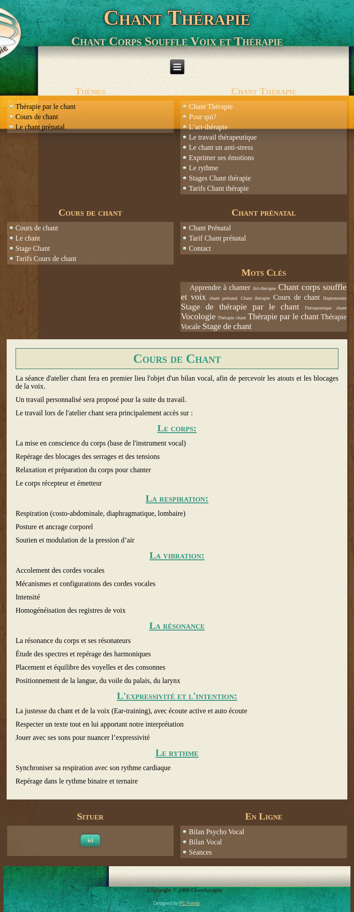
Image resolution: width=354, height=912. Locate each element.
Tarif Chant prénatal (217, 238)
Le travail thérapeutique (223, 137)
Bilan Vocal (205, 842)
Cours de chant (37, 228)
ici (90, 840)
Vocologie (198, 316)
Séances (200, 852)
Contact (200, 248)
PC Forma (189, 903)
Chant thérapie (255, 298)
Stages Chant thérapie (220, 178)
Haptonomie (334, 298)
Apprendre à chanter (220, 287)
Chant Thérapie (177, 17)
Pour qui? (202, 117)
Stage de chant (227, 326)
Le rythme (203, 168)
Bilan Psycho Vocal (216, 832)
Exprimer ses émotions (221, 157)
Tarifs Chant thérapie (219, 188)
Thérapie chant (232, 317)
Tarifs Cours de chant (47, 258)
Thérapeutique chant (325, 307)
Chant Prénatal (210, 228)
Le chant (28, 238)
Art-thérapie (264, 288)
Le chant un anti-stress (221, 147)
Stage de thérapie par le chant (240, 306)
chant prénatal (223, 298)
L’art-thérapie (208, 127)
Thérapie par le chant (283, 316)
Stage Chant (33, 248)
